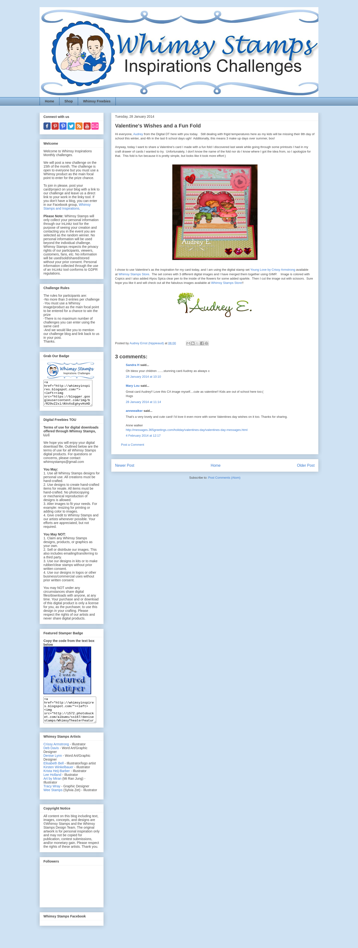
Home (49, 101)
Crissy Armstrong (56, 754)
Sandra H (132, 365)
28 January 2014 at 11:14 (143, 402)
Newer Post (124, 465)
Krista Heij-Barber (57, 781)
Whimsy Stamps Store (133, 274)
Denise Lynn (52, 766)
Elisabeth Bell (53, 773)
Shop (68, 101)
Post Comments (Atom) (224, 477)
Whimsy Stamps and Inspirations (67, 206)
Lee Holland (52, 785)
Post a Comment (132, 444)
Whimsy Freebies (97, 101)
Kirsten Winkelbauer (58, 777)
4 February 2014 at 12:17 (143, 435)
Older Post (306, 465)
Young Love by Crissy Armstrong (272, 269)
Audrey (138, 134)
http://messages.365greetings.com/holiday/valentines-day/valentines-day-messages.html (186, 430)
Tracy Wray (51, 796)
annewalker (134, 411)
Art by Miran (52, 788)
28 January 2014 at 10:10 (143, 376)
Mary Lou (133, 385)
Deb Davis (51, 758)
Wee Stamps (53, 800)
